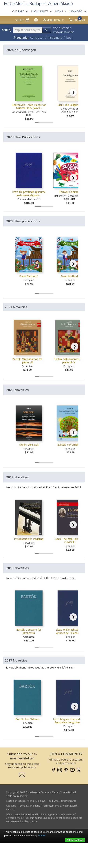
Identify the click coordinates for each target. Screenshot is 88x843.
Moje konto (53, 20)
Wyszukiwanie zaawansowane (63, 30)
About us (11, 805)
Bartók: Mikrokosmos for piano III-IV (69, 360)
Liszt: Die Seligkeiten (70, 105)
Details (42, 835)
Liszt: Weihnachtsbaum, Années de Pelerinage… (70, 631)
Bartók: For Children (27, 719)
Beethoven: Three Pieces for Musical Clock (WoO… (29, 106)
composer (37, 38)
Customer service (15, 800)
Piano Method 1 (28, 276)
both (69, 38)
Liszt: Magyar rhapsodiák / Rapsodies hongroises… (69, 720)
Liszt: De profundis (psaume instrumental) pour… (29, 193)
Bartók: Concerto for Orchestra (28, 631)
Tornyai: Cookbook (70, 192)
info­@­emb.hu (68, 800)
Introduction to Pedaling (28, 539)
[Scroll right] (73, 92)
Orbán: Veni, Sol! (28, 444)
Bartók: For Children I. (70, 444)
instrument (55, 38)
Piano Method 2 (70, 276)
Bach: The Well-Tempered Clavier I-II (70, 540)
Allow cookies (75, 840)
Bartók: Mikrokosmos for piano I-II (27, 360)
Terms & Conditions (29, 805)
